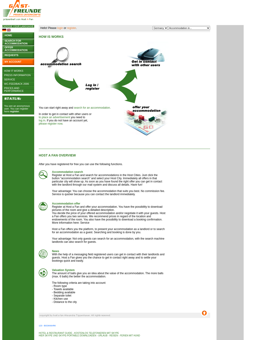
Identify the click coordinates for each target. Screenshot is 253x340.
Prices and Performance (14, 88)
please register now (50, 123)
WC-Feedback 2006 (16, 83)
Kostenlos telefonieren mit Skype (96, 333)
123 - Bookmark (47, 326)
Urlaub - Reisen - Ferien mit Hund (119, 335)
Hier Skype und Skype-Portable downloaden (67, 335)
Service (9, 79)
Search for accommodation (16, 41)
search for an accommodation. (92, 107)
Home (8, 35)
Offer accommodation (16, 48)
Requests (11, 55)
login (60, 28)
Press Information (17, 75)
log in (42, 120)
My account (13, 61)
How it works (13, 70)
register (14, 111)
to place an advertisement (54, 117)
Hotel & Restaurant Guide (55, 333)
